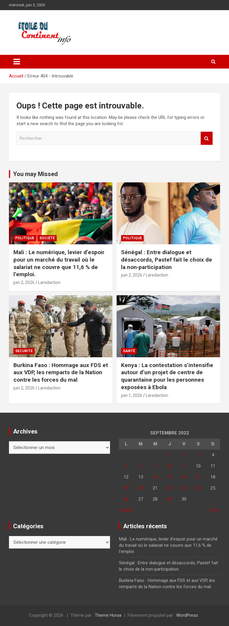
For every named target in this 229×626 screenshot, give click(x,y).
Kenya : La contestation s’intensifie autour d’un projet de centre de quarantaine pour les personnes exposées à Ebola (167, 376)
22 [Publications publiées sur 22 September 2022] (169, 488)
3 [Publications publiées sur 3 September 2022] (198, 455)
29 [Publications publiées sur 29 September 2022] (169, 499)
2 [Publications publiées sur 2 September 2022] (184, 455)
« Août (125, 510)
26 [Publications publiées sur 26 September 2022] (126, 499)
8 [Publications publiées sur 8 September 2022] (169, 466)
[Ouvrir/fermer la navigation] (16, 62)
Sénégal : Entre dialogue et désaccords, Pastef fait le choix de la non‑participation (166, 259)
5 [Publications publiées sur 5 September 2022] (126, 466)
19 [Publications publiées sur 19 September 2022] (126, 488)
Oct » (215, 510)
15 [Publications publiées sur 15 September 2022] (169, 477)
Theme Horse (108, 615)
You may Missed (35, 174)
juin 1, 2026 (131, 395)
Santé (129, 351)
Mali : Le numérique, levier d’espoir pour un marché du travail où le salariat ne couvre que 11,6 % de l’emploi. (58, 263)
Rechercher (207, 138)
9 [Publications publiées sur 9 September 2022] (184, 466)
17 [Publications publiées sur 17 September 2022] (198, 477)
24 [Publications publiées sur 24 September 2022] (198, 488)
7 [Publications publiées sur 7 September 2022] (155, 466)
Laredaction (49, 282)
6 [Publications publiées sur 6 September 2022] (141, 466)
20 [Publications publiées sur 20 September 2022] (140, 488)
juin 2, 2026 (24, 282)
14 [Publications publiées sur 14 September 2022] (155, 477)
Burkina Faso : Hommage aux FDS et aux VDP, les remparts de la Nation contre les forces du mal (60, 372)
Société (47, 238)
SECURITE (24, 351)
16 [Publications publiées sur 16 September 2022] (184, 477)
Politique (24, 238)
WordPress (187, 615)
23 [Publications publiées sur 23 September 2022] (184, 488)
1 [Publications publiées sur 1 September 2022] (169, 455)
